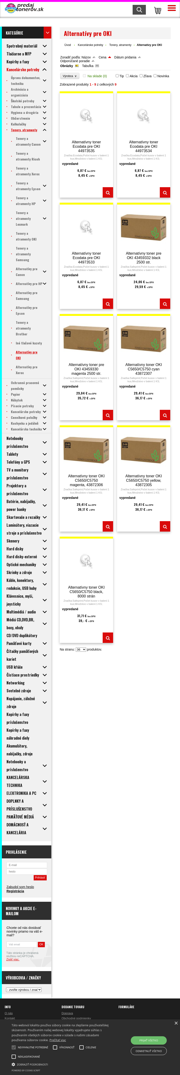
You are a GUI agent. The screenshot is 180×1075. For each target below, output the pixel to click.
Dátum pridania (125, 57)
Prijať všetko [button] (148, 1040)
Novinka (163, 76)
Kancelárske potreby (90, 45)
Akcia (133, 76)
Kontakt (10, 1018)
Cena (102, 57)
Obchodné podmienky (76, 1018)
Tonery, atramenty (120, 45)
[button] (63, 1064)
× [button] (176, 1023)
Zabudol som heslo (20, 887)
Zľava (147, 76)
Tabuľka (87, 66)
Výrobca (70, 76)
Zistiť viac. (13, 959)
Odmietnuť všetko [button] (149, 1051)
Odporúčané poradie (75, 61)
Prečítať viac (57, 1040)
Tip (121, 76)
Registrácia (15, 891)
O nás (9, 1013)
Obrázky (66, 66)
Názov (86, 57)
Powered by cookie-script (26, 1070)
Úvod (67, 45)
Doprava (67, 1013)
